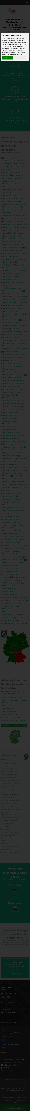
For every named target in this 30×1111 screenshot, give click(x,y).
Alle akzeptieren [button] (7, 57)
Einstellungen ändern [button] (19, 57)
